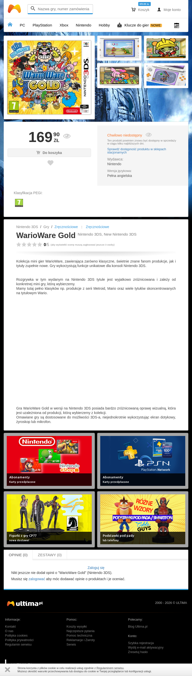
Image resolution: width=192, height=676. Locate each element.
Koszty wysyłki (76, 626)
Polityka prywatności (19, 640)
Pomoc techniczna (79, 635)
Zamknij (7, 669)
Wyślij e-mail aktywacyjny (146, 647)
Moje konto (169, 9)
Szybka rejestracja (141, 643)
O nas (9, 631)
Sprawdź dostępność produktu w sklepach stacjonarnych (136, 150)
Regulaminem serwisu (110, 668)
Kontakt (10, 626)
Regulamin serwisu (18, 644)
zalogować (36, 579)
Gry (46, 227)
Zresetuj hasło (138, 652)
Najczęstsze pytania (80, 631)
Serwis (71, 644)
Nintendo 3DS (27, 227)
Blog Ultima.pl (138, 626)
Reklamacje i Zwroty (80, 640)
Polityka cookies (16, 635)
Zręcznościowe (66, 227)
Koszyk (141, 9)
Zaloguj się (96, 568)
